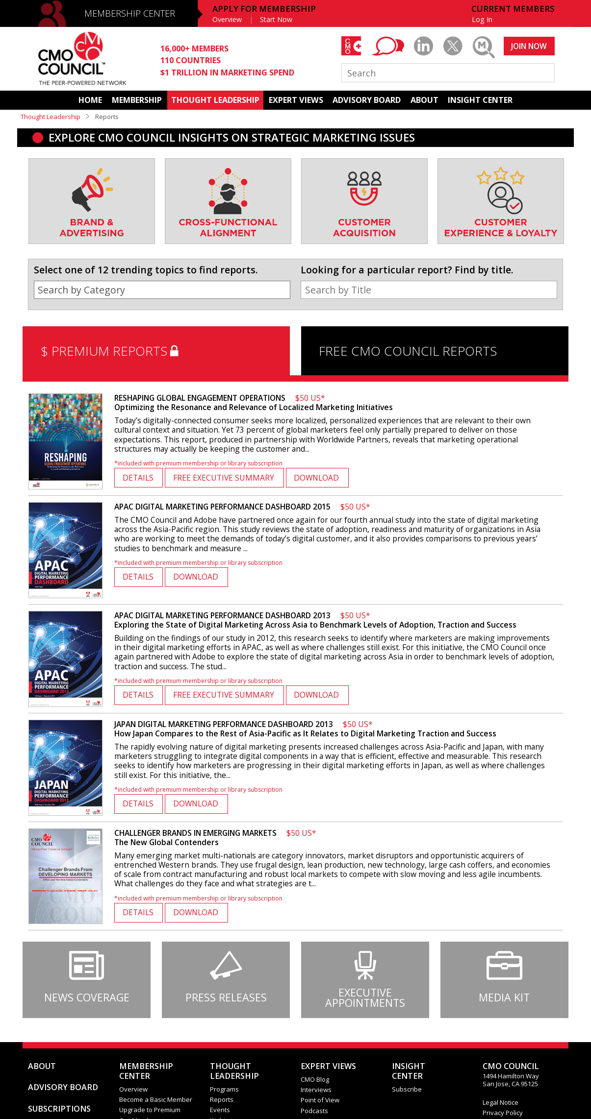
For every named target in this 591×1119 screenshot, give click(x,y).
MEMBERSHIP (137, 100)
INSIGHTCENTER (408, 1071)
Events (220, 1109)
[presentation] (44, 211)
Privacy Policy (503, 1112)
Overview (227, 19)
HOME (90, 100)
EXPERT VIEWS (296, 100)
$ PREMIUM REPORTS (111, 351)
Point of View (320, 1099)
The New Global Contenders (215, 837)
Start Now (276, 19)
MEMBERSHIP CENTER (129, 13)
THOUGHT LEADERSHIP (215, 100)
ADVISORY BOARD (367, 100)
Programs (224, 1089)
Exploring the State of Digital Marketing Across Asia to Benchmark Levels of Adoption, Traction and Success (315, 620)
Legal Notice (500, 1102)
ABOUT (424, 100)
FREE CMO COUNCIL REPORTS (408, 351)
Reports (221, 1099)
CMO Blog (315, 1079)
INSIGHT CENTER (480, 100)
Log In (482, 19)
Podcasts (314, 1110)
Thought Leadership (50, 116)
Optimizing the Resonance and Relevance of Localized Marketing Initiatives (253, 402)
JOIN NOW (529, 46)
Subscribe (407, 1089)
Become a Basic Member (155, 1099)
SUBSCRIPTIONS (59, 1108)
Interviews (316, 1089)
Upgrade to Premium (149, 1109)
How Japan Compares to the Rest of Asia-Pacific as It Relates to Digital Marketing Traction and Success (305, 729)
